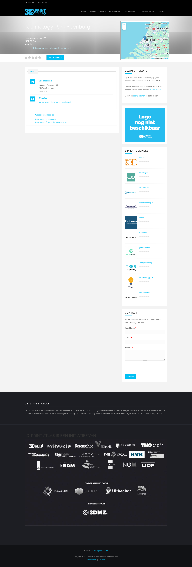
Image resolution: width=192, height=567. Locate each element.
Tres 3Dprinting (145, 263)
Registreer (43, 2)
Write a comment (55, 58)
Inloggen (31, 2)
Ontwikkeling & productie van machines (51, 122)
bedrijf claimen (139, 96)
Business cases (131, 11)
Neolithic (143, 233)
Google (166, 58)
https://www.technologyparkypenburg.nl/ (52, 48)
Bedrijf (33, 71)
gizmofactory (145, 248)
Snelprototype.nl (146, 278)
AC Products (144, 188)
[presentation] (145, 368)
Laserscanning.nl (146, 203)
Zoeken (93, 11)
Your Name (130, 328)
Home (83, 11)
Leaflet (153, 58)
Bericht (129, 347)
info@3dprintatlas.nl (100, 550)
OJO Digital (144, 173)
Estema (142, 218)
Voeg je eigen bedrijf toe (110, 11)
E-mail (128, 337)
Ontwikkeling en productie (45, 119)
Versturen (130, 377)
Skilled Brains (144, 293)
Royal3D (142, 158)
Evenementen (148, 11)
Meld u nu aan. (156, 89)
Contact (162, 11)
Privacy (102, 559)
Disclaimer (91, 559)
